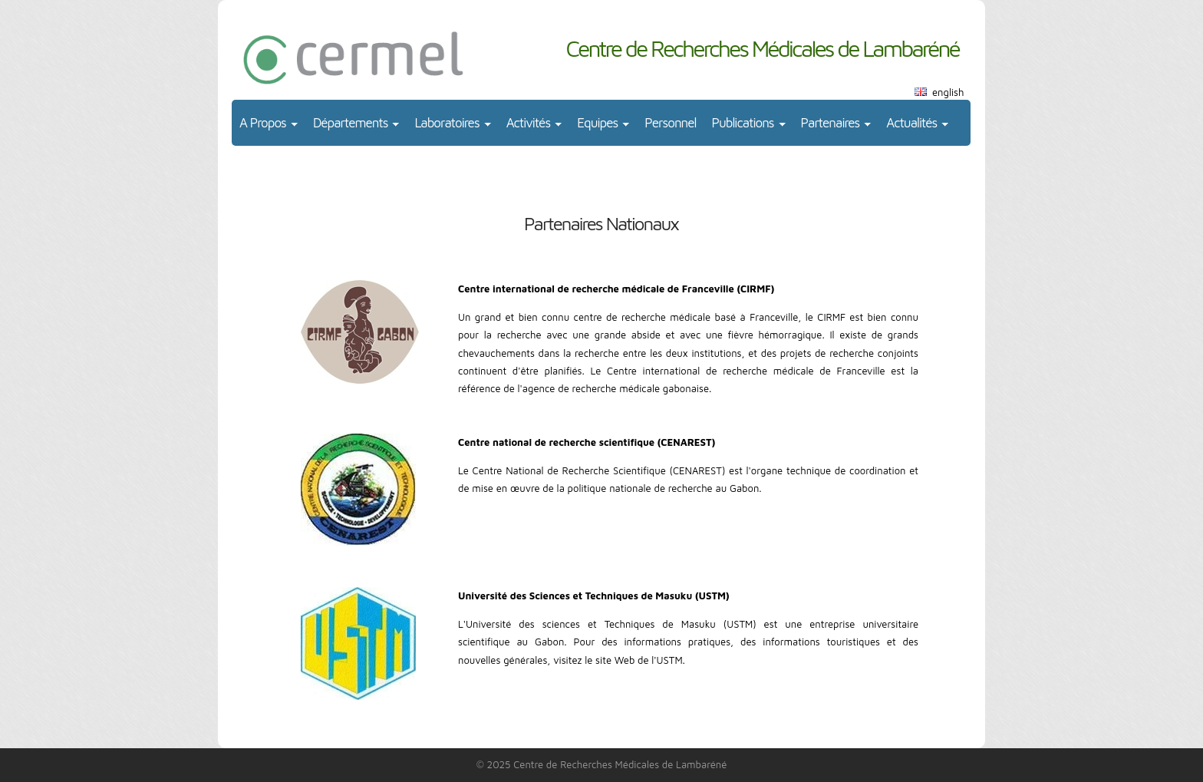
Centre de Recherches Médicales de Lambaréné (762, 48)
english (948, 92)
